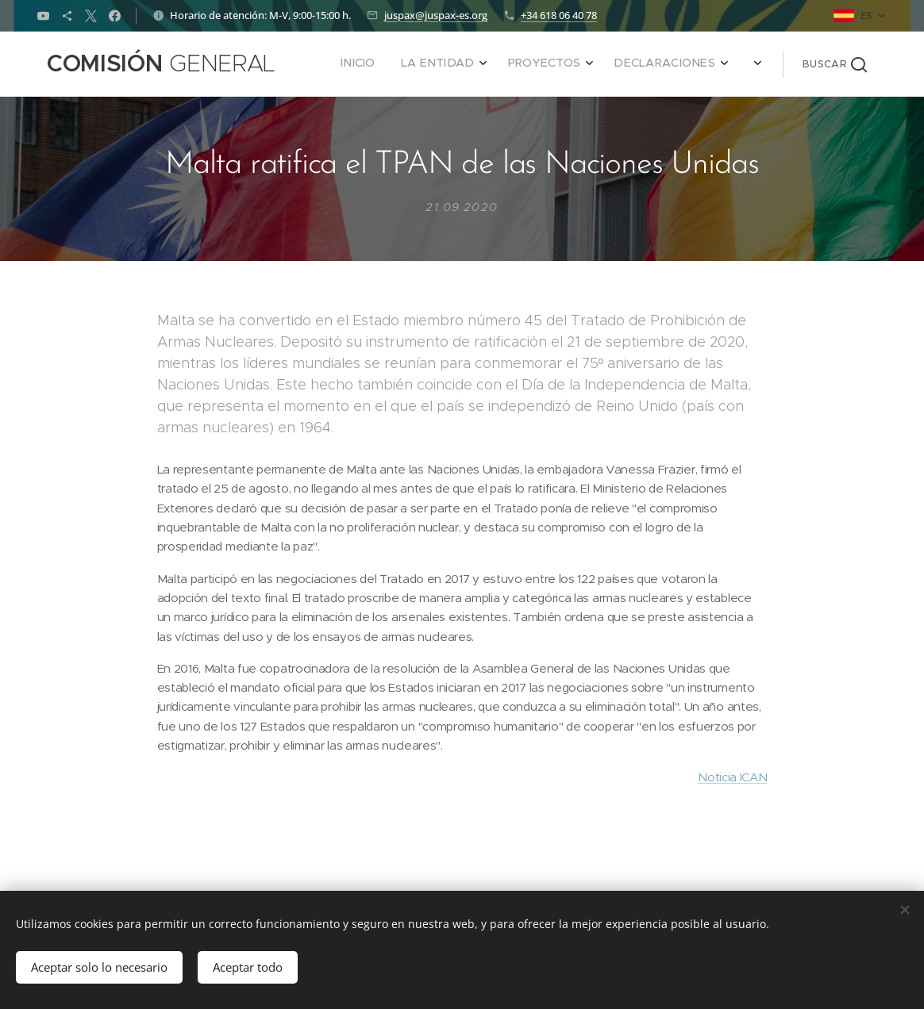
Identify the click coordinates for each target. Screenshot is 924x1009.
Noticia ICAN (732, 777)
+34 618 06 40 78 (559, 15)
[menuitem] (595, 64)
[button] (835, 64)
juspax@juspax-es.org (435, 15)
